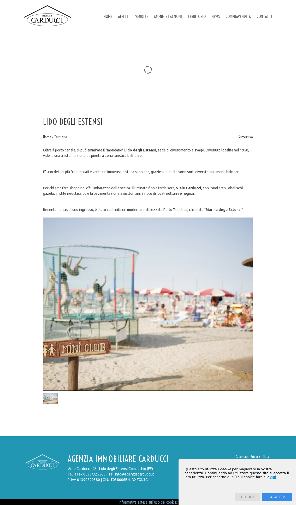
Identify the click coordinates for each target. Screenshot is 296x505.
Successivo (245, 137)
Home (47, 137)
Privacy (255, 456)
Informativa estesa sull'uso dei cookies (148, 502)
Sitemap (242, 456)
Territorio (60, 137)
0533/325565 (94, 474)
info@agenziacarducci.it (134, 474)
